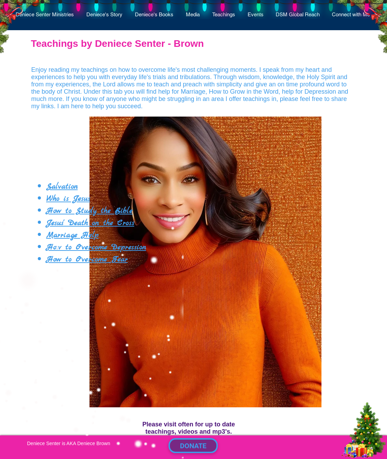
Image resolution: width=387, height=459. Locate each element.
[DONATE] (193, 445)
